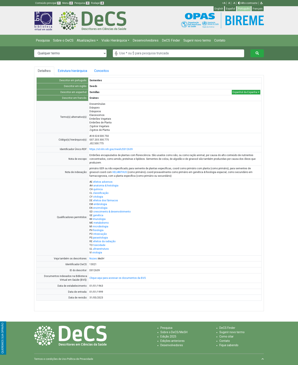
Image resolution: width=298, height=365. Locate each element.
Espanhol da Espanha (246, 92)
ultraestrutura (101, 248)
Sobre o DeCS (63, 40)
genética (98, 215)
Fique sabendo (228, 345)
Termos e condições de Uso (50, 359)
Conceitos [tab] (112, 71)
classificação (100, 193)
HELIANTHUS (119, 172)
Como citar (226, 336)
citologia (98, 196)
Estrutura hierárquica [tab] (75, 71)
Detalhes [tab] (44, 71)
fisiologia (98, 230)
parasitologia (100, 237)
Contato (219, 40)
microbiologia (100, 226)
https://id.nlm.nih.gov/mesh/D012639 (111, 149)
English (219, 8)
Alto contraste (247, 3)
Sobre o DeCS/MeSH (173, 332)
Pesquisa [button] (81, 3)
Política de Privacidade (80, 359)
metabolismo (101, 222)
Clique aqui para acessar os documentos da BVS (117, 278)
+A (223, 3)
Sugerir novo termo (197, 40)
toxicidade (99, 245)
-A (234, 3)
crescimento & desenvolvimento (112, 211)
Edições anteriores (172, 340)
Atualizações (86, 40)
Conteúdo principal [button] (48, 3)
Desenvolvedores (146, 40)
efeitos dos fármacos (105, 200)
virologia (97, 252)
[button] (261, 3)
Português (244, 8)
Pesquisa (43, 40)
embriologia (100, 204)
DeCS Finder (171, 40)
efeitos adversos (103, 181)
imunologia (99, 219)
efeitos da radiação (104, 241)
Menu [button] (67, 3)
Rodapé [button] (97, 3)
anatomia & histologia (105, 185)
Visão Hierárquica (114, 40)
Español (230, 8)
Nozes (93, 258)
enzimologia (100, 207)
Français (258, 8)
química (98, 189)
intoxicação (100, 234)
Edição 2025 (168, 336)
